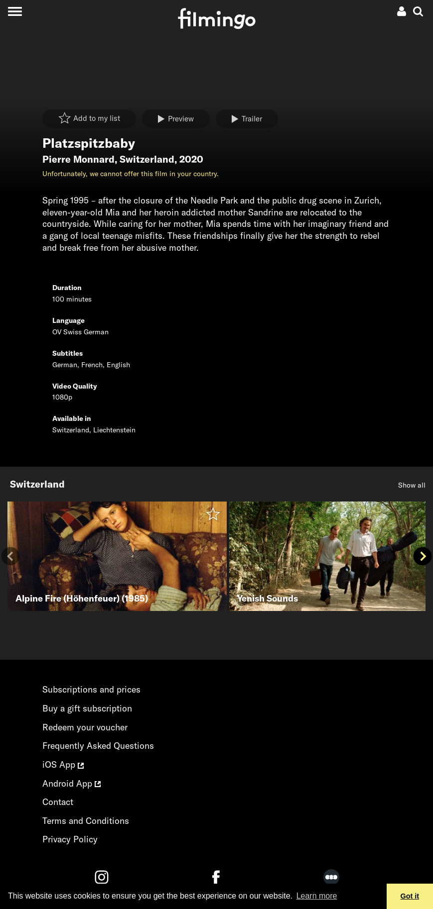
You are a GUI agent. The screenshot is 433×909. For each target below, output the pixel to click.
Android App (71, 783)
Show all (412, 485)
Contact (57, 802)
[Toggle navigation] (14, 11)
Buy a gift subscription (87, 708)
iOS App (63, 764)
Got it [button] (410, 896)
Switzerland (147, 159)
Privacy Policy (70, 839)
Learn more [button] (316, 896)
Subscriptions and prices (91, 689)
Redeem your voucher (85, 727)
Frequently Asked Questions (98, 745)
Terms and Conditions (85, 820)
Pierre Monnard (78, 159)
